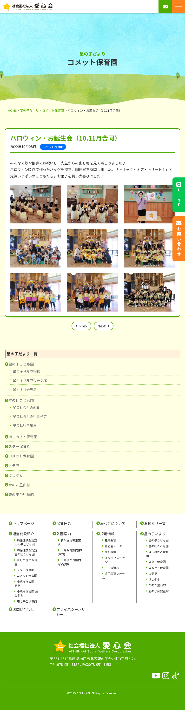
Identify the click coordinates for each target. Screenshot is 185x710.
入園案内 (63, 533)
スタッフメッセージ (113, 560)
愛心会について (113, 523)
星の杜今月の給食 (26, 407)
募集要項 (110, 540)
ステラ (13, 465)
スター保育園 (19, 446)
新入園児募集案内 (69, 542)
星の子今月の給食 (26, 371)
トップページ (23, 523)
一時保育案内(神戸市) (70, 552)
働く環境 (110, 552)
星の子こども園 (21, 363)
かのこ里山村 (19, 484)
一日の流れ (112, 568)
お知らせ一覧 (155, 523)
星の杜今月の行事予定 (30, 416)
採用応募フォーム (113, 575)
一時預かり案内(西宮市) (69, 562)
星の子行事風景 (25, 388)
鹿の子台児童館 (21, 494)
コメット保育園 (21, 455)
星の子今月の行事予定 (30, 380)
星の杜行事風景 (25, 425)
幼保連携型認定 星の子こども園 (25, 542)
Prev (83, 325)
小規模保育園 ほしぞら (26, 593)
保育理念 (63, 523)
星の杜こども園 (21, 400)
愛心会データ (113, 546)
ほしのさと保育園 (22, 436)
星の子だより (155, 533)
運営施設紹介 (23, 533)
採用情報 (107, 533)
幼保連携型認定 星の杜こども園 (25, 552)
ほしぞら (15, 475)
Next (102, 325)
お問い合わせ (23, 609)
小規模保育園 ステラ (26, 584)
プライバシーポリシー (70, 612)
